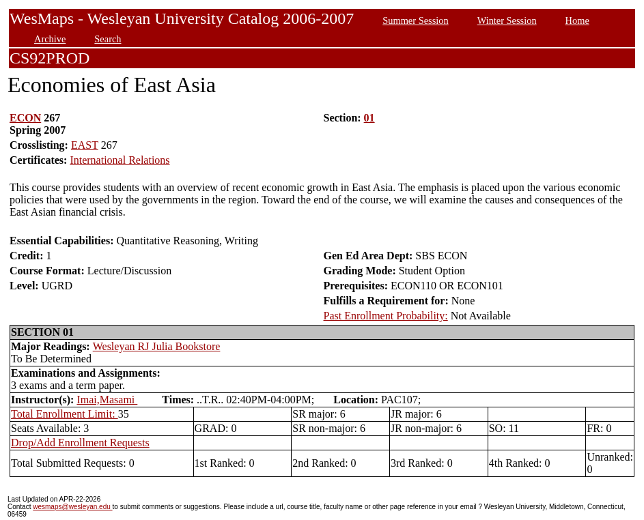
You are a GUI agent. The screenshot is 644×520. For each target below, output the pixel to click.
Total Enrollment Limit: (64, 414)
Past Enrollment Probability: (386, 315)
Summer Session (415, 20)
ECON (25, 118)
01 (369, 118)
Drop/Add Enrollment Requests (80, 442)
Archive (50, 38)
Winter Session (507, 20)
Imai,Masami (106, 399)
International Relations (119, 160)
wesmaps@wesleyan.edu (72, 506)
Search (107, 38)
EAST (84, 145)
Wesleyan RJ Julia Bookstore (157, 346)
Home (577, 20)
